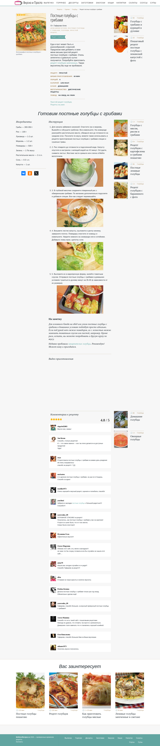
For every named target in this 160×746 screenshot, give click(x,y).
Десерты (73, 3)
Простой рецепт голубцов (61, 102)
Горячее (61, 3)
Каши (111, 3)
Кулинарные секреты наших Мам (28, 3)
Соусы (144, 3)
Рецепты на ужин (57, 105)
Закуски (100, 3)
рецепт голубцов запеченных (63, 63)
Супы (153, 3)
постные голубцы (78, 503)
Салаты (133, 3)
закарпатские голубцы (79, 343)
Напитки (121, 3)
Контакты (19, 742)
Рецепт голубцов (58, 37)
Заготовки (87, 3)
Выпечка (49, 3)
